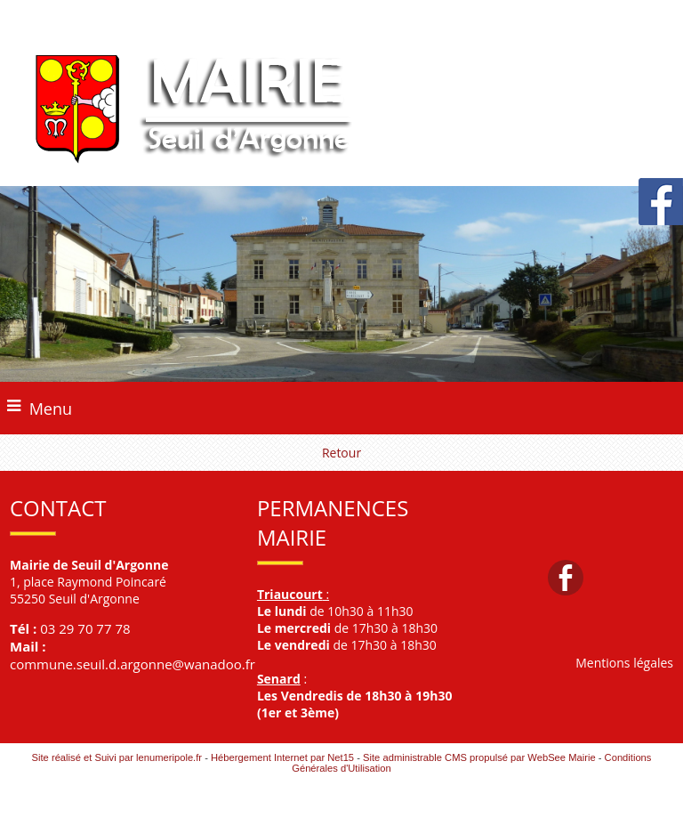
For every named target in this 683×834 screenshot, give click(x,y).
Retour (341, 452)
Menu (50, 408)
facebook (565, 577)
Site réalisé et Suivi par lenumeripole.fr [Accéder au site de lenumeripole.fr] (117, 757)
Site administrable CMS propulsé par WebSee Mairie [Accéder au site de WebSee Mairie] (479, 757)
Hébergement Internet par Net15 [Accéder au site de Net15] (282, 757)
